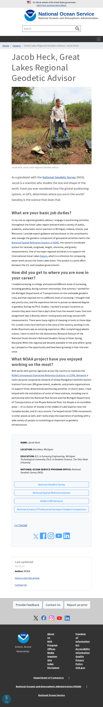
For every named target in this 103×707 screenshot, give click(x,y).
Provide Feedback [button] (27, 605)
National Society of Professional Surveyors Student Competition (51, 509)
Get (20, 525)
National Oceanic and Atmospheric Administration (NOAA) (48, 686)
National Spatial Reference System (51, 492)
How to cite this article (27, 578)
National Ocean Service (66, 14)
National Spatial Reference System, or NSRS (35, 242)
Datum (43, 256)
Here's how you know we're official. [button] (51, 5)
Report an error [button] (77, 605)
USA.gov (80, 667)
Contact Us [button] (53, 605)
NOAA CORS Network (51, 501)
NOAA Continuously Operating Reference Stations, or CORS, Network (49, 375)
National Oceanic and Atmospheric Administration (68, 18)
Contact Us (21, 584)
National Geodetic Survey (59, 177)
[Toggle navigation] (98, 39)
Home (6, 45)
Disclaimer (53, 667)
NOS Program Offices (52, 645)
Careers (17, 45)
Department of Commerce (49, 677)
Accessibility (83, 648)
